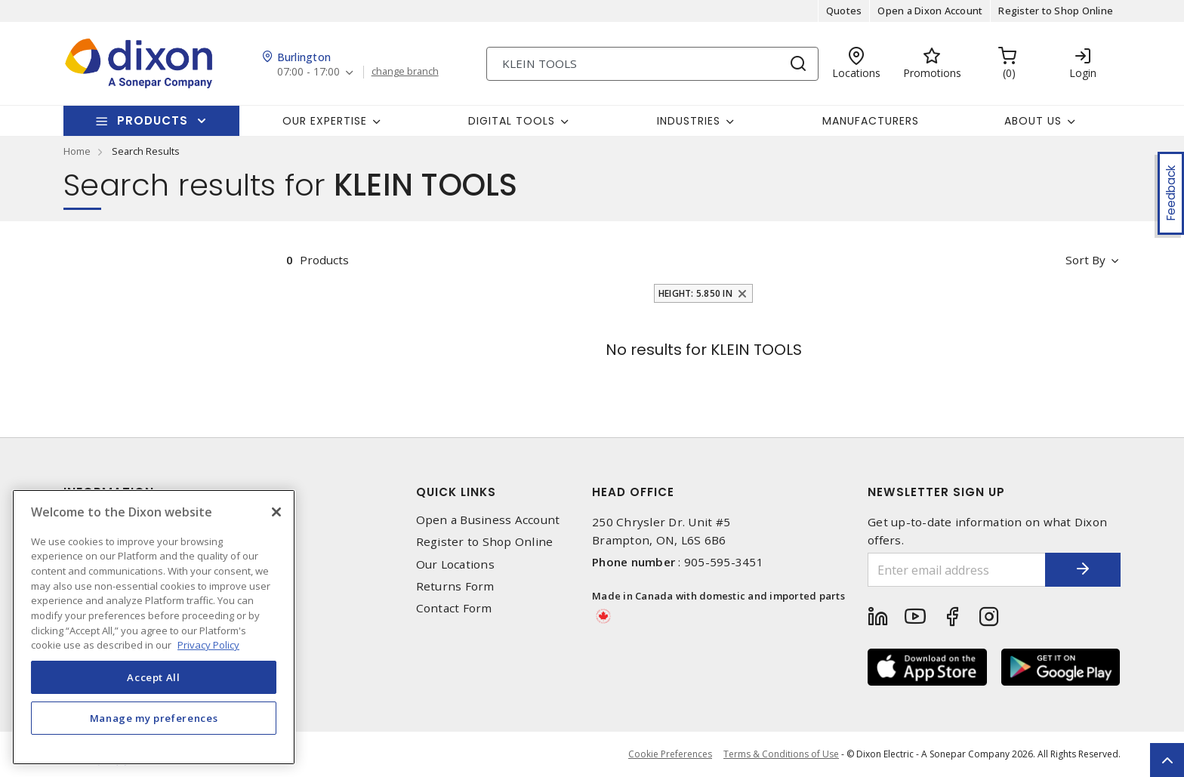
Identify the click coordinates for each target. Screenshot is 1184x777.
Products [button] (152, 120)
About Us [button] (1033, 120)
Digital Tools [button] (511, 120)
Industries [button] (688, 120)
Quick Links (456, 492)
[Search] (652, 64)
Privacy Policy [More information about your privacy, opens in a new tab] (208, 645)
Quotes (844, 10)
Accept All (153, 677)
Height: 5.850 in (695, 293)
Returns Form (455, 586)
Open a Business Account (488, 520)
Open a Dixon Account (929, 10)
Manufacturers (870, 120)
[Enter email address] (957, 570)
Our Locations (455, 564)
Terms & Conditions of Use (781, 754)
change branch (405, 72)
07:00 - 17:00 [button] (308, 72)
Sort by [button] (1085, 259)
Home (77, 151)
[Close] (276, 512)
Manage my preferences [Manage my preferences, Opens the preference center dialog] (154, 718)
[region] (153, 627)
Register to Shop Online (1055, 10)
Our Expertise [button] (324, 120)
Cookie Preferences (670, 754)
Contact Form (454, 608)
